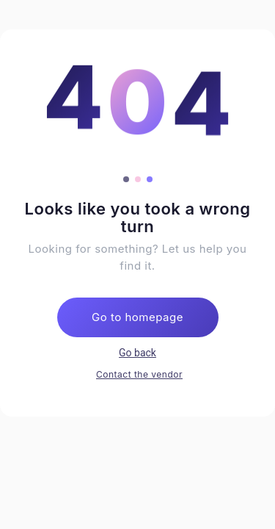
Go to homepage (137, 317)
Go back (137, 353)
